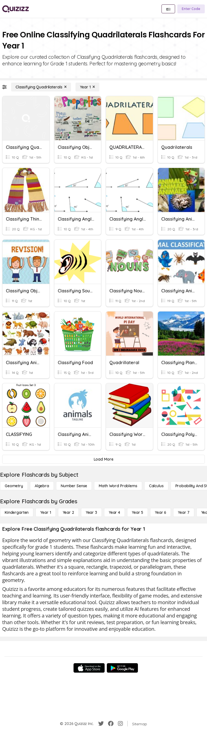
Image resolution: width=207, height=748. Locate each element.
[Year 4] (114, 512)
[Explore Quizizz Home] (15, 8)
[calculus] (156, 485)
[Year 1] (87, 87)
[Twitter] (101, 723)
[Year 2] (68, 512)
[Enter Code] (191, 8)
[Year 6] (160, 512)
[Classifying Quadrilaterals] (41, 87)
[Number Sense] (74, 485)
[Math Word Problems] (118, 485)
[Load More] (103, 459)
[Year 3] (91, 512)
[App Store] (89, 668)
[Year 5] (137, 512)
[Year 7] (183, 512)
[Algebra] (42, 485)
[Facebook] (110, 723)
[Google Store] (122, 668)
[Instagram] (120, 723)
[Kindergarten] (16, 512)
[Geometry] (14, 485)
